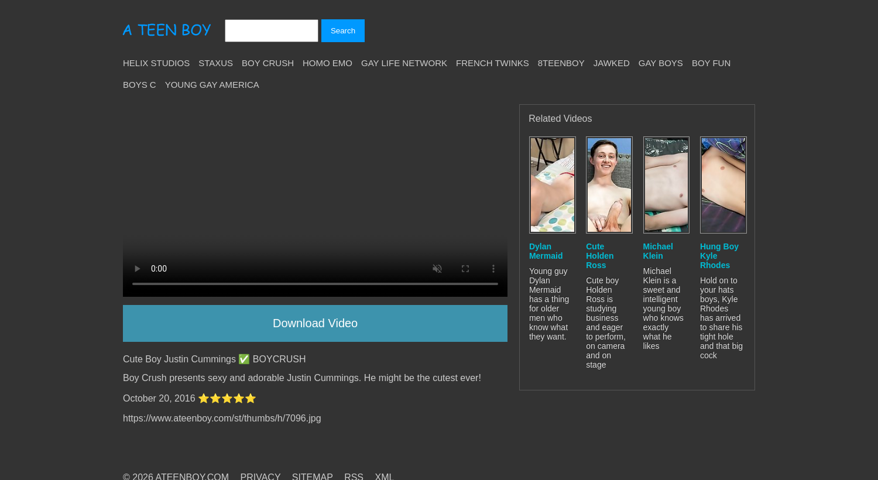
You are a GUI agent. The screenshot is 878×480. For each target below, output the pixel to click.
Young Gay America (212, 85)
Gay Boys (661, 63)
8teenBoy (561, 63)
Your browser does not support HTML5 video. (315, 200)
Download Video (315, 323)
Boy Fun (711, 63)
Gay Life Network (404, 63)
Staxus (215, 63)
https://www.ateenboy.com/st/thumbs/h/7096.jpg (222, 418)
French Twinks (492, 63)
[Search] (271, 30)
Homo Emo (327, 63)
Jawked (612, 63)
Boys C (139, 85)
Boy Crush (268, 63)
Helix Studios (156, 63)
